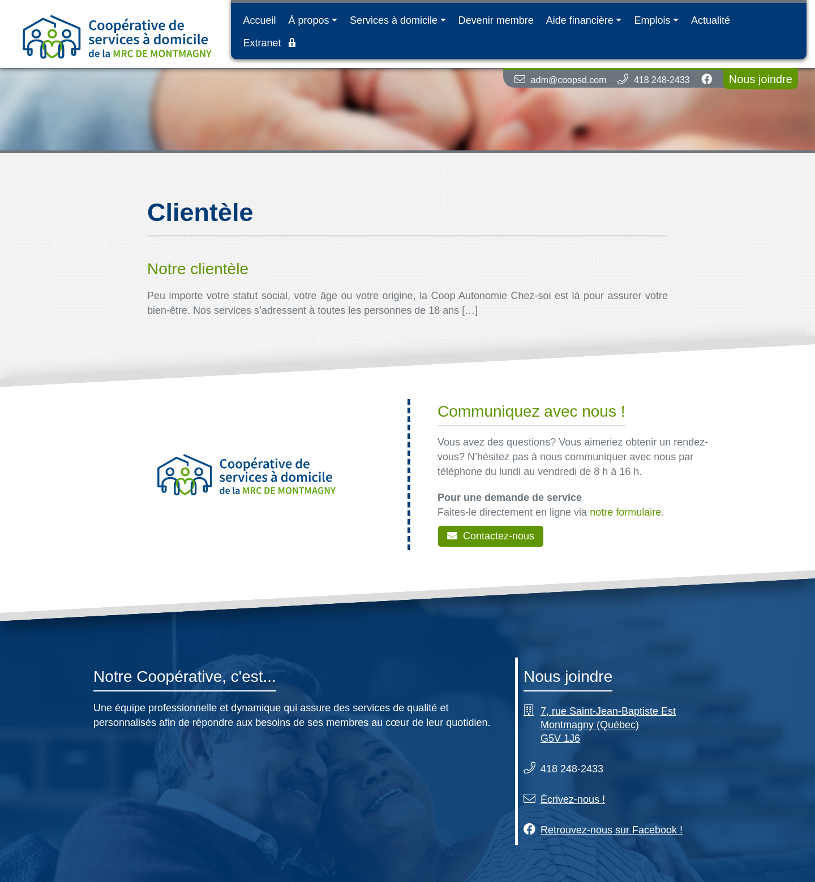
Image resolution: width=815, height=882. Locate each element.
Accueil (259, 20)
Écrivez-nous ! (573, 799)
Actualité (710, 20)
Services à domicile (393, 20)
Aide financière (580, 20)
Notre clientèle (197, 269)
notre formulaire (625, 512)
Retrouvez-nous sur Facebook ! (612, 830)
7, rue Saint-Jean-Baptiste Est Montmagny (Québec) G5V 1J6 (608, 725)
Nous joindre (760, 79)
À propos (308, 20)
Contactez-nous (490, 536)
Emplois (652, 20)
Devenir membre (496, 20)
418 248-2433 (662, 80)
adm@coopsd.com (569, 80)
